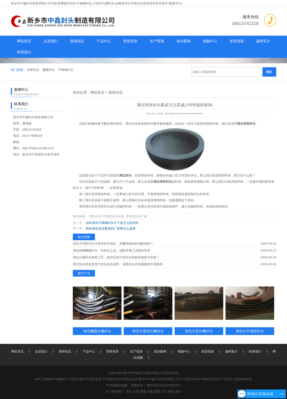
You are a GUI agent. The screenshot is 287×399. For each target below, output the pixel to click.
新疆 (157, 391)
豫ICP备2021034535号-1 (164, 385)
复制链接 (171, 373)
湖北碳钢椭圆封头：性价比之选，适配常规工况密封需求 (111, 250)
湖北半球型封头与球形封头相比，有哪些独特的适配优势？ (113, 243)
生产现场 (157, 41)
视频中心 (210, 41)
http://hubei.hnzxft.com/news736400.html (183, 113)
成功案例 (183, 41)
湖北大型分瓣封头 (199, 331)
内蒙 (150, 391)
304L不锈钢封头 (81, 3)
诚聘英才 (263, 41)
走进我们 (51, 41)
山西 (136, 391)
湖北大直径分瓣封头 (148, 331)
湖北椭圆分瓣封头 (97, 331)
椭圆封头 (49, 70)
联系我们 (24, 52)
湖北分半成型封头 (250, 331)
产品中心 (104, 41)
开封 (129, 391)
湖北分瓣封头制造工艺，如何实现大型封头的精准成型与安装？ (116, 257)
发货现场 (236, 41)
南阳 (171, 391)
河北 (164, 391)
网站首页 (24, 41)
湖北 (178, 391)
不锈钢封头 (65, 70)
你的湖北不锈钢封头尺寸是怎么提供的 (112, 223)
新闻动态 (77, 41)
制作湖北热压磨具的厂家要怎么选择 (110, 228)
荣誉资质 (130, 41)
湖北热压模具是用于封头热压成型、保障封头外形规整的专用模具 (118, 264)
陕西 (143, 391)
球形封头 (33, 70)
